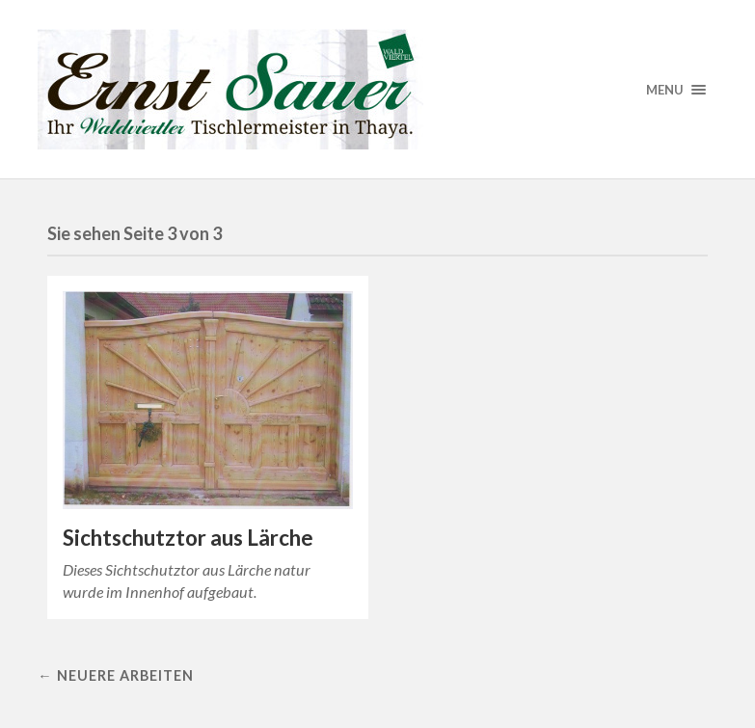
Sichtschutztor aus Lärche (188, 538)
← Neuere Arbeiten (115, 675)
